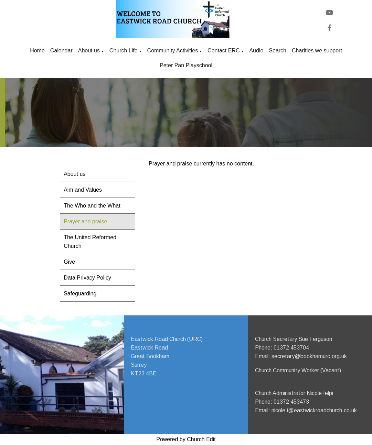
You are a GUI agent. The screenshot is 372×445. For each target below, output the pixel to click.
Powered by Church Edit (186, 439)
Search (277, 50)
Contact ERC (224, 50)
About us (89, 50)
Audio (256, 50)
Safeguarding (80, 293)
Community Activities (172, 50)
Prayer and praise (85, 221)
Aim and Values (83, 190)
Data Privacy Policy (87, 278)
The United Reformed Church (90, 241)
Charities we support (317, 50)
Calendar (61, 50)
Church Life (123, 50)
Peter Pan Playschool (186, 65)
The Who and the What (92, 206)
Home (37, 50)
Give (69, 262)
